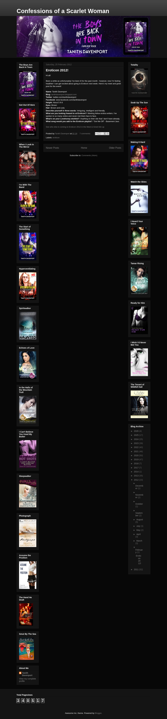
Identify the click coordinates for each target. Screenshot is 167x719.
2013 (136, 475)
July (138, 526)
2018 (136, 463)
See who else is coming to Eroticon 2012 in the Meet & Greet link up (75, 127)
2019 (136, 459)
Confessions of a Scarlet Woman (63, 11)
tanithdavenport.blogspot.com (64, 94)
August (139, 519)
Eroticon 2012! (57, 70)
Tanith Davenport (27, 674)
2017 (136, 467)
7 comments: (85, 133)
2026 (136, 431)
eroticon (56, 137)
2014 (136, 471)
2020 (136, 455)
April (138, 534)
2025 (136, 435)
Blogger (98, 713)
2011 (136, 569)
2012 (136, 480)
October (139, 504)
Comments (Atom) (89, 155)
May (138, 530)
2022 (136, 447)
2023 (136, 443)
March (139, 541)
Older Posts (115, 148)
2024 (136, 439)
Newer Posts (52, 148)
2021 (136, 451)
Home (84, 148)
